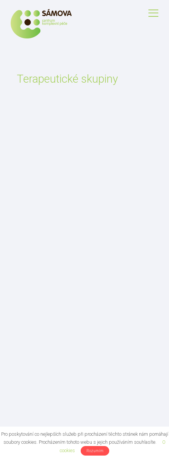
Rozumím (95, 451)
